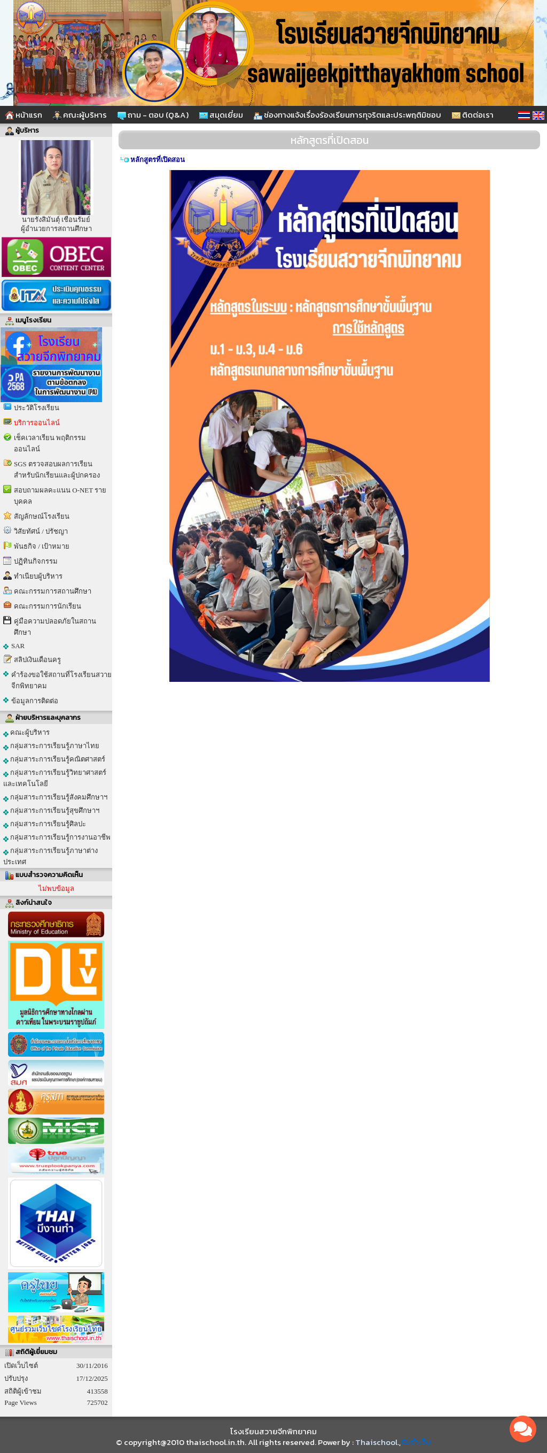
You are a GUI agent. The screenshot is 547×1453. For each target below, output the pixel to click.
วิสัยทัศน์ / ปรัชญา (41, 531)
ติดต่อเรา (473, 115)
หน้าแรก (23, 115)
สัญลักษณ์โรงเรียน (41, 516)
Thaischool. (377, 1442)
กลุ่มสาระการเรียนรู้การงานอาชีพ (57, 837)
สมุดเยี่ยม (221, 115)
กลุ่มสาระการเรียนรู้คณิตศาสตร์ (54, 759)
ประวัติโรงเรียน (36, 408)
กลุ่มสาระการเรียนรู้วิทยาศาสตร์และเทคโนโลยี (54, 778)
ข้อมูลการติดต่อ (34, 701)
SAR (18, 646)
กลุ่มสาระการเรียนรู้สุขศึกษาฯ (51, 810)
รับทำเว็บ (416, 1442)
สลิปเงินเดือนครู (37, 660)
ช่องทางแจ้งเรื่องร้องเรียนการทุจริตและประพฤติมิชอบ (347, 115)
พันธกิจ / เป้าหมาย (41, 546)
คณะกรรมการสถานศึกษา (52, 591)
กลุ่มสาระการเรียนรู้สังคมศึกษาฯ (55, 797)
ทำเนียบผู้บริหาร (38, 576)
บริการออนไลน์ (37, 423)
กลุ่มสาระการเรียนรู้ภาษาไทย (51, 746)
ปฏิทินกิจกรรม (36, 561)
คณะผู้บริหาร (80, 115)
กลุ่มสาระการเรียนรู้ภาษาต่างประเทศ (50, 856)
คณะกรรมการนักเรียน (47, 606)
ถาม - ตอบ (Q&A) (153, 115)
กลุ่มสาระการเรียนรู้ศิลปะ (44, 824)
